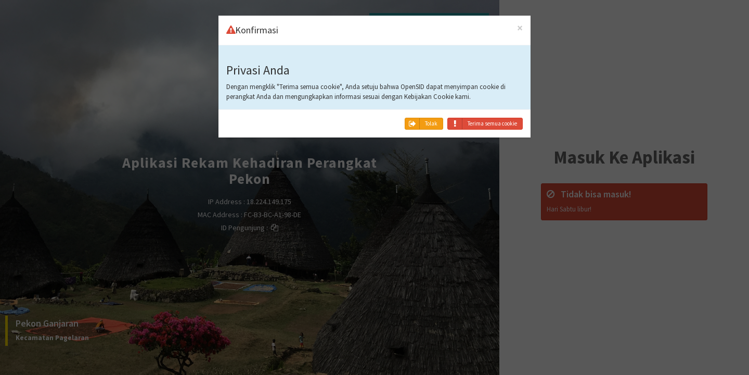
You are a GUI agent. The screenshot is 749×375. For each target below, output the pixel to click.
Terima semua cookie (482, 123)
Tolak (421, 123)
